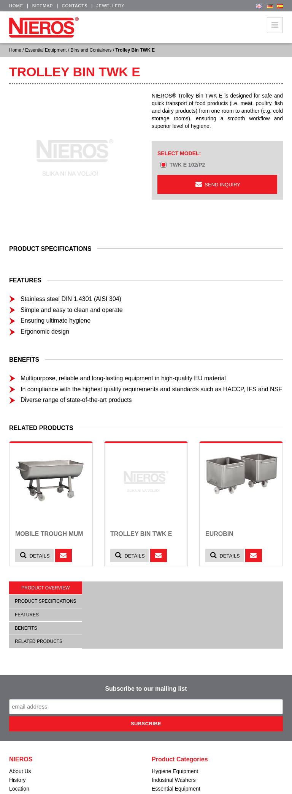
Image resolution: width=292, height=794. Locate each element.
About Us (20, 771)
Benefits (26, 628)
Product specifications (45, 601)
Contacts (75, 5)
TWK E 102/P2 (187, 165)
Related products (38, 641)
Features (27, 615)
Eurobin (219, 534)
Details (34, 555)
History (17, 780)
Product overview (45, 588)
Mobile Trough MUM (49, 534)
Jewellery (110, 5)
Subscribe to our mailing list (146, 688)
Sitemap (42, 5)
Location (19, 789)
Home (16, 5)
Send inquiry (217, 184)
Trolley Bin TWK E (141, 534)
